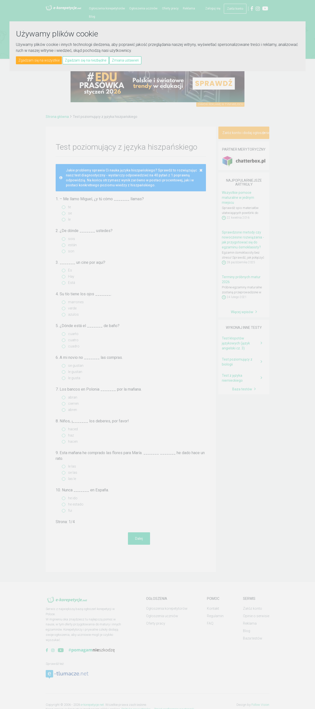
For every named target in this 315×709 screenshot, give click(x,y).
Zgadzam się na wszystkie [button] (39, 60)
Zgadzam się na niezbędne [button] (85, 60)
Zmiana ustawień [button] (125, 60)
